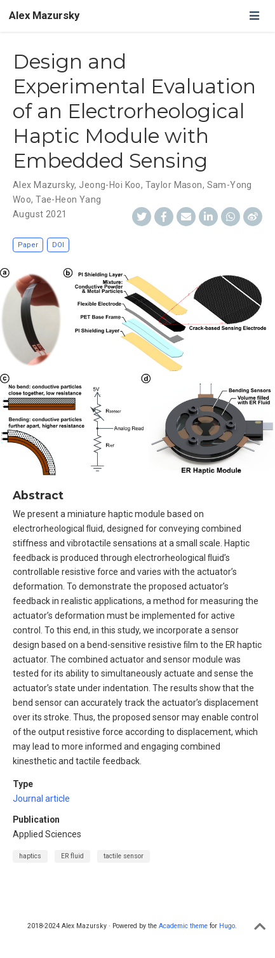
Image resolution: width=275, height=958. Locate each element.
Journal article (41, 798)
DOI (58, 245)
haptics (30, 856)
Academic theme (183, 926)
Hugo (227, 926)
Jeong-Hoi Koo (109, 185)
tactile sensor (124, 856)
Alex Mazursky (44, 16)
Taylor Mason (174, 185)
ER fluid (72, 856)
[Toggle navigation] (254, 15)
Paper (28, 245)
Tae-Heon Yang (68, 199)
